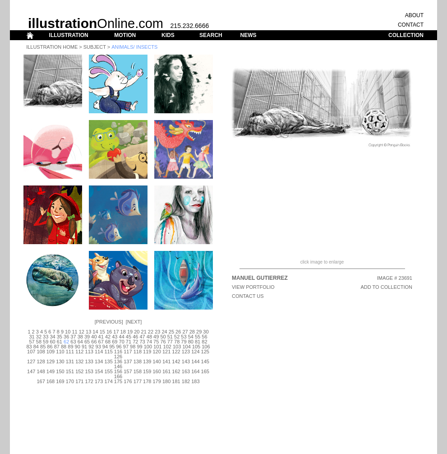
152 (79, 371)
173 (99, 381)
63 (73, 341)
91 (84, 346)
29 (199, 331)
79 (183, 341)
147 (31, 371)
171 (79, 381)
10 (67, 331)
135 (108, 361)
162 (176, 371)
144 (195, 361)
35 (59, 336)
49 (156, 336)
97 (126, 346)
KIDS (168, 35)
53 (183, 336)
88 (63, 346)
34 (52, 336)
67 (101, 341)
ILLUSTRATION (68, 35)
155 (108, 371)
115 (108, 351)
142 (176, 361)
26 (178, 331)
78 (177, 341)
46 (135, 336)
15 (102, 331)
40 (94, 336)
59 (45, 341)
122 (176, 351)
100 (148, 346)
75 (156, 341)
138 (138, 361)
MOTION (125, 35)
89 (70, 346)
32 (38, 336)
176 (128, 381)
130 (60, 361)
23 (157, 331)
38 (80, 336)
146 (118, 366)
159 (147, 371)
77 (170, 341)
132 (79, 361)
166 (118, 376)
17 (116, 331)
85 (43, 346)
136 (118, 361)
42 (108, 336)
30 (205, 331)
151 (70, 371)
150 (60, 371)
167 (41, 381)
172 (89, 381)
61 (59, 341)
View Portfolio (253, 287)
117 (128, 351)
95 (112, 346)
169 (60, 381)
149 (50, 371)
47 (142, 336)
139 (147, 361)
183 (195, 381)
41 (101, 336)
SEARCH (210, 35)
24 (164, 331)
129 (50, 361)
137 (128, 361)
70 (121, 341)
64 (80, 341)
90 (77, 346)
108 (41, 351)
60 (52, 341)
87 (57, 346)
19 (130, 331)
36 (66, 336)
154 (99, 371)
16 (109, 331)
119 (147, 351)
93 (98, 346)
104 (186, 346)
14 (95, 331)
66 (94, 341)
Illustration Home (52, 47)
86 (49, 346)
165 (205, 371)
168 (50, 381)
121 (166, 351)
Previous (109, 321)
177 (138, 381)
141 (166, 361)
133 (89, 361)
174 (108, 381)
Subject (94, 47)
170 (70, 381)
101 (157, 346)
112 (79, 351)
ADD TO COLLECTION (386, 287)
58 (38, 341)
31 (31, 336)
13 (88, 331)
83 (29, 346)
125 (205, 351)
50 (163, 336)
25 (171, 331)
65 (87, 341)
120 (157, 351)
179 (157, 381)
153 (89, 371)
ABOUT (414, 15)
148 (41, 371)
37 (73, 336)
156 (118, 371)
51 (170, 336)
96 (118, 346)
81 (197, 341)
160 (157, 371)
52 (177, 336)
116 (118, 351)
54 (191, 336)
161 (166, 371)
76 (163, 341)
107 (31, 351)
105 (196, 346)
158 (138, 371)
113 (89, 351)
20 (136, 331)
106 (206, 346)
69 (114, 341)
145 (205, 361)
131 (70, 361)
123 (186, 351)
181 (176, 381)
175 (118, 381)
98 (132, 346)
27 (185, 331)
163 (186, 371)
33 (45, 336)
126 (118, 356)
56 (204, 336)
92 (91, 346)
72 (135, 341)
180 (166, 381)
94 (105, 346)
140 (157, 361)
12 (81, 331)
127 (31, 361)
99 (139, 346)
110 (60, 351)
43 (114, 336)
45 (128, 336)
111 (70, 351)
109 (50, 351)
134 (99, 361)
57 (31, 341)
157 (128, 371)
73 (142, 341)
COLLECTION (406, 35)
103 (177, 346)
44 (121, 336)
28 (192, 331)
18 (123, 331)
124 (195, 351)
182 (186, 381)
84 (36, 346)
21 (144, 331)
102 (167, 346)
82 (204, 341)
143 (186, 361)
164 (195, 371)
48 (149, 336)
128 (41, 361)
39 (87, 336)
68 (108, 341)
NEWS (248, 35)
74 (149, 341)
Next (133, 321)
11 (74, 331)
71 (128, 341)
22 (150, 331)
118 (138, 351)
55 (197, 336)
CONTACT (411, 25)
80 (191, 341)
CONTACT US (248, 296)
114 (99, 351)
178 (147, 381)
